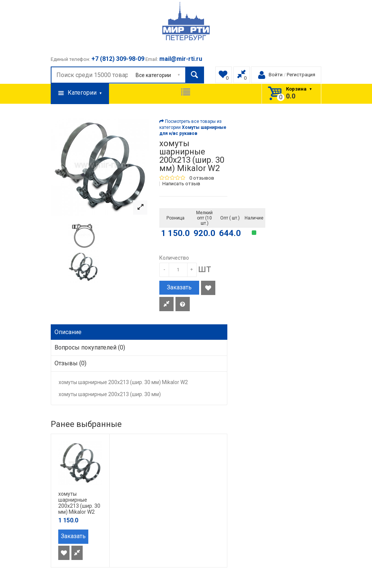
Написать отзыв (181, 184)
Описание (68, 332)
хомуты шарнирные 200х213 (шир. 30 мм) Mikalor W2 (79, 503)
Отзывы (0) (70, 363)
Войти (276, 74)
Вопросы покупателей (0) (89, 347)
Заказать (179, 287)
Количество (174, 258)
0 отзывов (201, 178)
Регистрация (301, 74)
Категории (79, 93)
